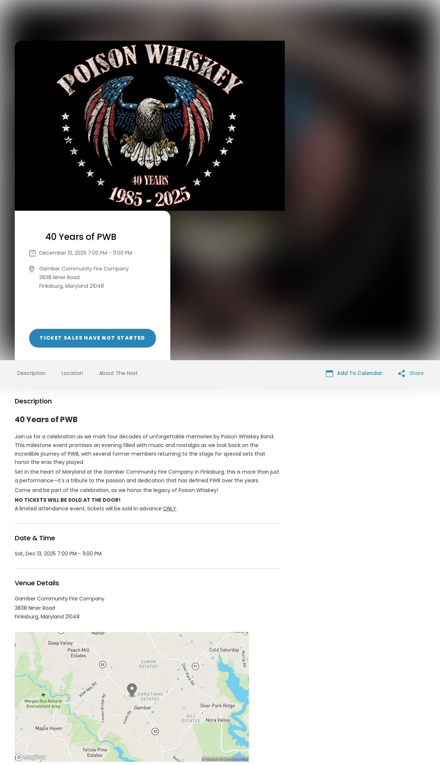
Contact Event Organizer (126, 709)
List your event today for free (265, 701)
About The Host (118, 223)
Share (411, 224)
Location (72, 223)
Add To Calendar (354, 224)
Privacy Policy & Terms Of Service (206, 709)
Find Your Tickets (276, 709)
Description (31, 223)
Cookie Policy (320, 709)
